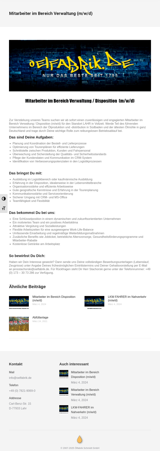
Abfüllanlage (40, 317)
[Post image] (19, 303)
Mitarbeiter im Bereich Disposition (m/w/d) (53, 298)
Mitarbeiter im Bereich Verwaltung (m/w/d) (85, 392)
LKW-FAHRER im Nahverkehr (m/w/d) (127, 298)
